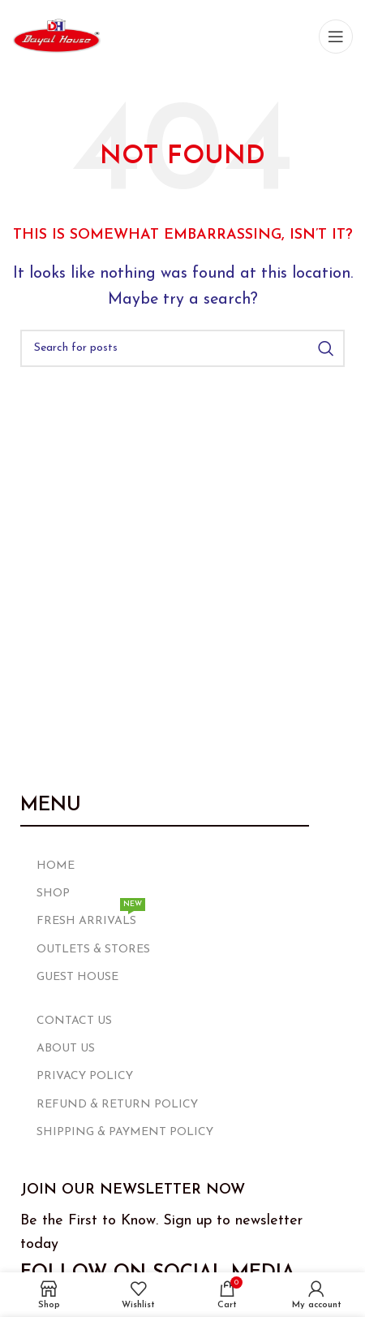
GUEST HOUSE (77, 977)
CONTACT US (74, 1021)
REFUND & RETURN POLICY (117, 1105)
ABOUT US (65, 1049)
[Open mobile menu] (336, 36)
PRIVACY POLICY (84, 1076)
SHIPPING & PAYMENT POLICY (124, 1132)
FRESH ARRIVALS (90, 917)
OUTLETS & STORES (93, 949)
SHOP (53, 893)
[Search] (182, 348)
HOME (55, 866)
